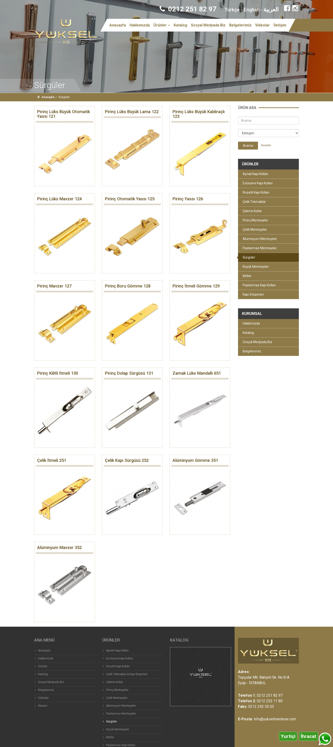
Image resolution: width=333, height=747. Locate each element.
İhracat (308, 736)
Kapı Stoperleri (253, 294)
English (251, 10)
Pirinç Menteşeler (255, 220)
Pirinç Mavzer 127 (54, 286)
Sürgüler (249, 257)
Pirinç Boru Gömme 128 (127, 286)
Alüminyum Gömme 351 (195, 460)
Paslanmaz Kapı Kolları (259, 285)
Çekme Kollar (252, 211)
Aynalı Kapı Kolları (255, 174)
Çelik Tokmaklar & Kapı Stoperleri (126, 674)
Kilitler (247, 276)
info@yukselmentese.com (275, 719)
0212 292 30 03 (261, 706)
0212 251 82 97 (188, 9)
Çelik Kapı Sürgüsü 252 (127, 460)
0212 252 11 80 (270, 701)
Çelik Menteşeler (255, 229)
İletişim (280, 25)
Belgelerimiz (240, 25)
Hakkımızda (140, 25)
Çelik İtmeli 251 (51, 460)
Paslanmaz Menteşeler (260, 248)
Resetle (266, 145)
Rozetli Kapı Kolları (256, 192)
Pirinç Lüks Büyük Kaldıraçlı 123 (199, 114)
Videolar (262, 25)
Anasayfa (117, 25)
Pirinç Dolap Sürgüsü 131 (129, 373)
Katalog (180, 25)
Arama (248, 145)
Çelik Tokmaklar (254, 202)
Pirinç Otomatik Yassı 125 (129, 198)
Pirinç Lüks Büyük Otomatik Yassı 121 (63, 114)
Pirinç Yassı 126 (188, 198)
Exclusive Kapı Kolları (258, 183)
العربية (271, 9)
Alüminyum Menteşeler (260, 239)
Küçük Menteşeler (256, 266)
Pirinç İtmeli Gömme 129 (196, 286)
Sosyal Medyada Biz (208, 25)
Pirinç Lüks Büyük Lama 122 (132, 111)
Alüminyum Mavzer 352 (59, 547)
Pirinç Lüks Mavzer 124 (59, 198)
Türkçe (232, 10)
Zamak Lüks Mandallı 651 (197, 373)
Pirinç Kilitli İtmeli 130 (57, 373)
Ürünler (161, 25)
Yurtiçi (288, 736)
